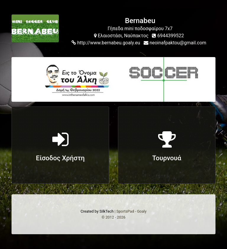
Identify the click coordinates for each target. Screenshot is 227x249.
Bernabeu (140, 21)
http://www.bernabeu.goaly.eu (106, 43)
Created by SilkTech (97, 211)
